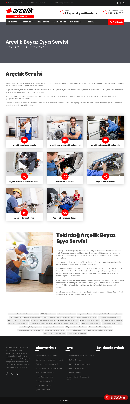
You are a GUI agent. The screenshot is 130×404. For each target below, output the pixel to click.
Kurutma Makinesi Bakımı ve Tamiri (49, 368)
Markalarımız (60, 22)
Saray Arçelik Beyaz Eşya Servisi (90, 320)
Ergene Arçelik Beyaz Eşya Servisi (68, 320)
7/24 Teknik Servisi (116, 396)
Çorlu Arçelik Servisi (15, 314)
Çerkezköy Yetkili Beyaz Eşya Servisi (80, 356)
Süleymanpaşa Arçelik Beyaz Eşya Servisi (44, 320)
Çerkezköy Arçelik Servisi (31, 314)
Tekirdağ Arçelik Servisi (48, 314)
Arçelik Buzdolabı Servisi (24, 145)
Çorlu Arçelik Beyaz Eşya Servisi (87, 317)
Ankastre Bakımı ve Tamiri (46, 381)
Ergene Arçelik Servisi (85, 314)
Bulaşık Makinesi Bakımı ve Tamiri (49, 364)
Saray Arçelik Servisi (100, 314)
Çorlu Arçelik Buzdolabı (75, 368)
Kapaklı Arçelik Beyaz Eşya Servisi (112, 320)
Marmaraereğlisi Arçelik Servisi (52, 317)
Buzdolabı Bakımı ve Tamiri (46, 356)
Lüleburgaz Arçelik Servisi (32, 317)
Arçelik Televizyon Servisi (65, 218)
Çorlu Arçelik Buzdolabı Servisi (78, 364)
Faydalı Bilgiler (76, 22)
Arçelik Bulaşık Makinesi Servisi (105, 145)
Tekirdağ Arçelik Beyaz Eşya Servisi (19, 320)
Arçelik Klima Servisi (105, 181)
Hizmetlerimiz (43, 22)
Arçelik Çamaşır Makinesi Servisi (65, 145)
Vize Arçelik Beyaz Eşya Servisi (91, 323)
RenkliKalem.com (65, 400)
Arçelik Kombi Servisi (24, 218)
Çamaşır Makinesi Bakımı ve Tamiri (49, 360)
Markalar (21, 47)
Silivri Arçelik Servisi (16, 317)
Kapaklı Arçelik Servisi (115, 314)
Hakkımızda (27, 22)
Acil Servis (116, 22)
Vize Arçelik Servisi (69, 317)
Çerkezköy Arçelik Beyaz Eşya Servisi (110, 317)
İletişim (91, 22)
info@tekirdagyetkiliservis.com (63, 3)
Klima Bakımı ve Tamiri (44, 377)
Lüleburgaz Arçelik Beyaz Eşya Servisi (41, 323)
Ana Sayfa (12, 22)
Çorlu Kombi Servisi (43, 390)
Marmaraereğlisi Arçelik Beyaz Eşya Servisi (67, 323)
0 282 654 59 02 (116, 13)
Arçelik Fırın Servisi (65, 181)
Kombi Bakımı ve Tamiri (45, 373)
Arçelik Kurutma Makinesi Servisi (24, 181)
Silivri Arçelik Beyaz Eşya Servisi (18, 323)
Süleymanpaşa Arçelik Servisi (67, 314)
